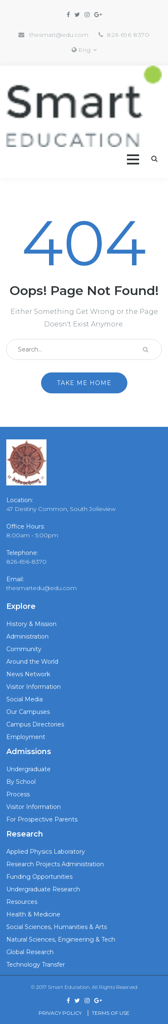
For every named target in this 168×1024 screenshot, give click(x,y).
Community (23, 649)
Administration (27, 636)
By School (21, 781)
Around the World (32, 661)
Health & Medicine (33, 914)
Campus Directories (35, 724)
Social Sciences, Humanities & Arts (56, 927)
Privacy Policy (60, 1013)
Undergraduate (28, 769)
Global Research (30, 952)
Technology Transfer (35, 964)
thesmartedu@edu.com (41, 588)
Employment (25, 737)
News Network (28, 674)
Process (18, 794)
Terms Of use (110, 1013)
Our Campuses (28, 712)
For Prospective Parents (42, 819)
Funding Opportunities (39, 876)
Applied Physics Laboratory (45, 851)
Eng (84, 49)
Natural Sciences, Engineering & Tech (60, 939)
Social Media (24, 699)
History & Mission (31, 624)
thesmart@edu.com (58, 34)
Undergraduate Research (43, 889)
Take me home (84, 383)
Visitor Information (33, 686)
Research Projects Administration (55, 864)
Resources (21, 902)
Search (154, 159)
